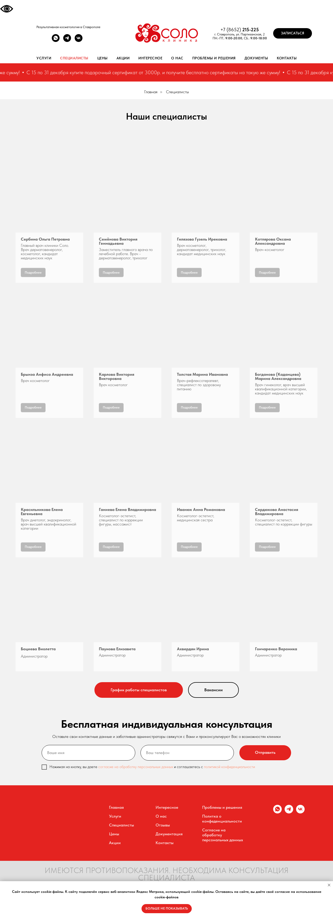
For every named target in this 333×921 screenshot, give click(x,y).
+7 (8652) (231, 29)
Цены (102, 58)
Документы (256, 58)
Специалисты (74, 58)
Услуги (43, 58)
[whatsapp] (56, 40)
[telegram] (67, 40)
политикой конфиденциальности (229, 766)
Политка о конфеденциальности (222, 819)
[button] (292, 33)
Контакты (287, 58)
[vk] (78, 40)
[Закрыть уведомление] (329, 885)
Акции (123, 58)
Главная (150, 91)
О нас (177, 58)
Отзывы (163, 825)
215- (246, 29)
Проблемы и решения (214, 58)
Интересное (150, 58)
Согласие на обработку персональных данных (222, 834)
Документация (169, 833)
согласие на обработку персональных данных (136, 766)
